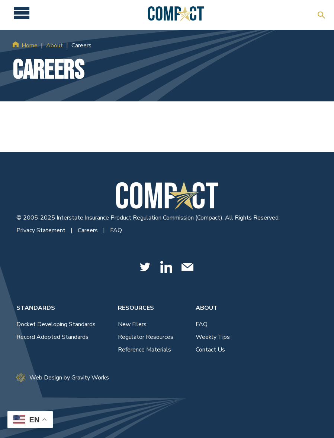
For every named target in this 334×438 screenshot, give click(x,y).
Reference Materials (144, 350)
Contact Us (210, 350)
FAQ (116, 230)
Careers (88, 230)
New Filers (132, 324)
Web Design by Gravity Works (62, 377)
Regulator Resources (145, 337)
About (54, 45)
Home (30, 45)
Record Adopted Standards (52, 337)
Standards (35, 308)
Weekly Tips (213, 337)
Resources (136, 308)
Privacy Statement (41, 230)
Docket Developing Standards (56, 324)
